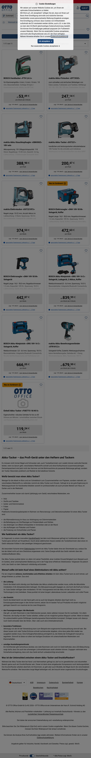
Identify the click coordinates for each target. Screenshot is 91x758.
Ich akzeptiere (45, 41)
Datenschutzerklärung (59, 36)
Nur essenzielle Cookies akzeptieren (45, 46)
